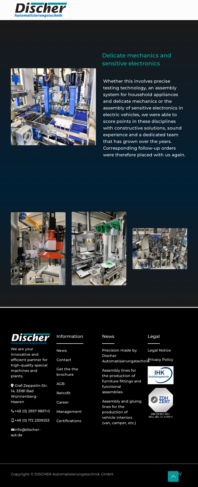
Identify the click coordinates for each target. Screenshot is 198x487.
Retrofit (63, 393)
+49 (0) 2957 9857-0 (32, 411)
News (61, 350)
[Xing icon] (180, 474)
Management (69, 411)
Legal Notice (159, 350)
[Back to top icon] (173, 476)
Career (62, 402)
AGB (60, 383)
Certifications (68, 420)
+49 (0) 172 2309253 (32, 420)
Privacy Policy (160, 359)
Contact (63, 359)
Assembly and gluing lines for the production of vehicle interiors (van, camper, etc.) (122, 412)
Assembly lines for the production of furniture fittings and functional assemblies (121, 381)
